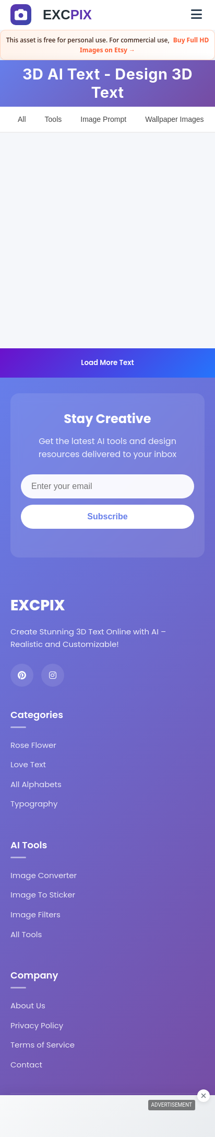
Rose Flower (33, 745)
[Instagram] (52, 675)
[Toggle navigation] (196, 15)
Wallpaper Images (174, 119)
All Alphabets (36, 784)
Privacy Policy (36, 1025)
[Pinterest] (21, 675)
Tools (53, 119)
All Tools (26, 934)
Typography (33, 803)
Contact (26, 1064)
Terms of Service (42, 1044)
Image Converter (43, 875)
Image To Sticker (42, 894)
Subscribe (107, 516)
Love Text (28, 764)
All (22, 119)
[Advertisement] (107, 240)
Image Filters (35, 914)
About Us (27, 1005)
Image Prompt (103, 119)
